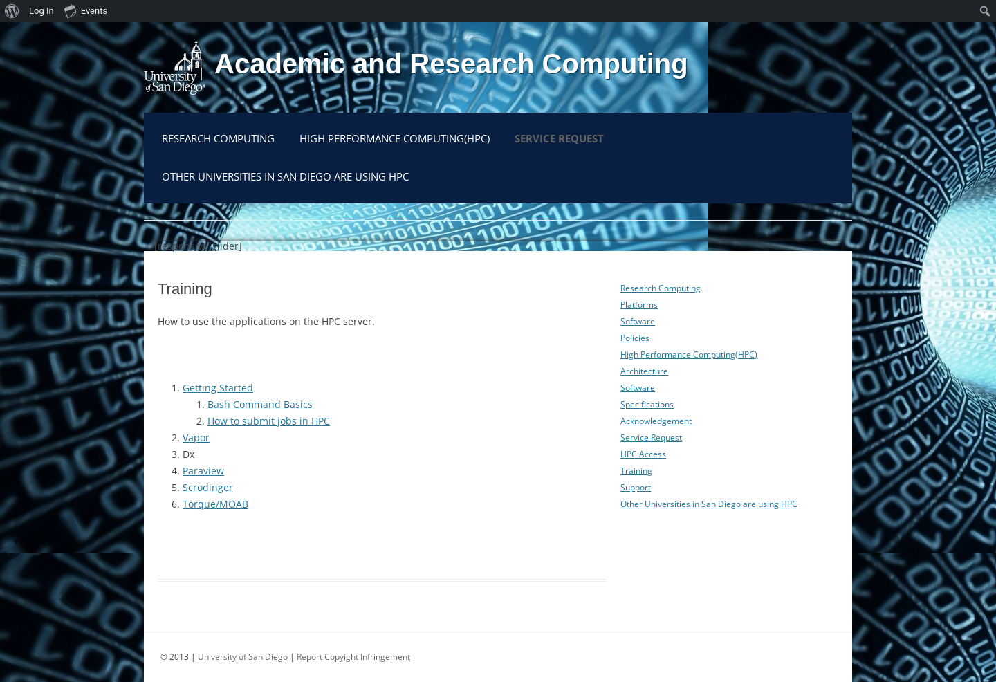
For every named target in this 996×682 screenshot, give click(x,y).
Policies (634, 338)
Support (635, 487)
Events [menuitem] (85, 10)
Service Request (559, 138)
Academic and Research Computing (451, 63)
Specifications (647, 404)
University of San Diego (243, 657)
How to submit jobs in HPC (269, 420)
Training (636, 471)
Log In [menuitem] (41, 11)
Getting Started (218, 387)
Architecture (644, 371)
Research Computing (218, 138)
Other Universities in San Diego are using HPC (285, 176)
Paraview (203, 470)
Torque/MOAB (215, 503)
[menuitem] (12, 11)
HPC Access (643, 454)
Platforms (639, 305)
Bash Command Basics (260, 404)
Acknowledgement (656, 421)
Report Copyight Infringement (353, 657)
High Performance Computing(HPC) (394, 138)
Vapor (196, 437)
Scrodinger (208, 487)
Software (637, 321)
